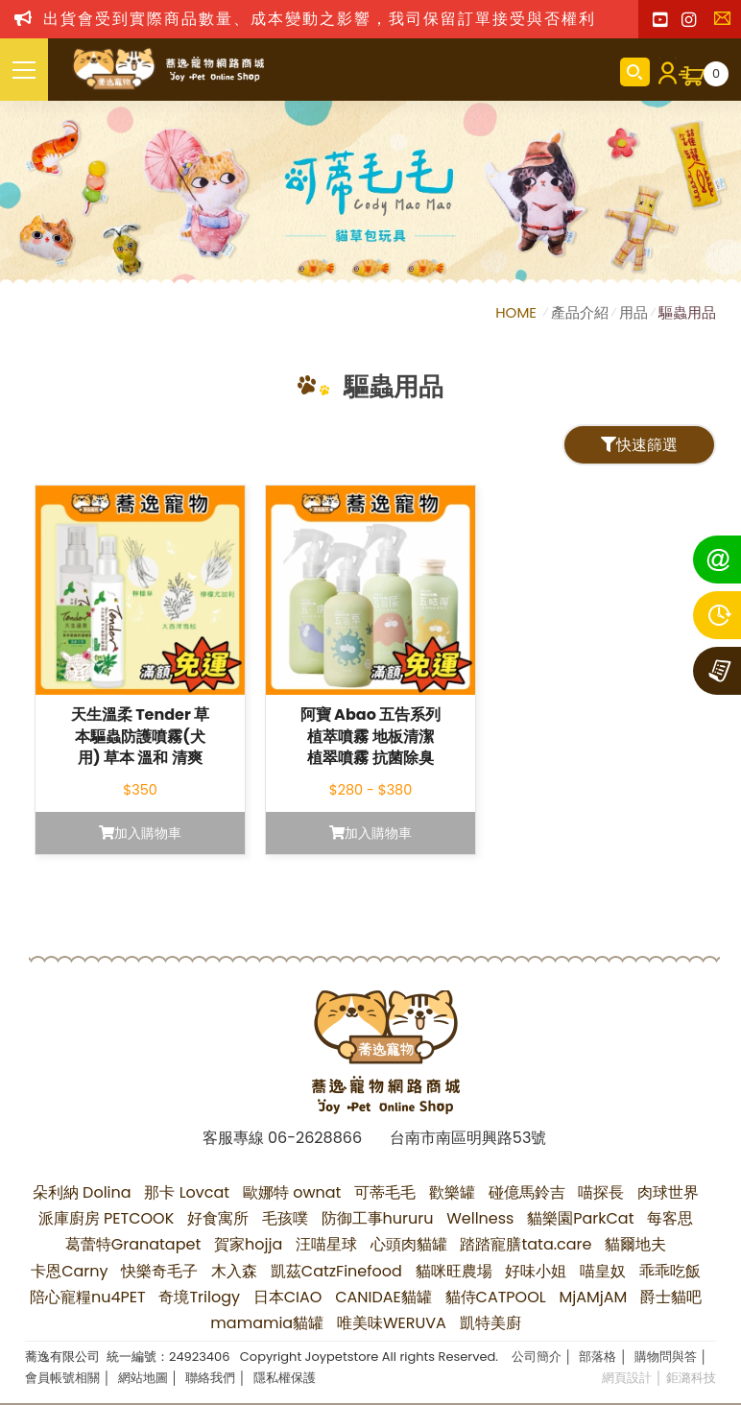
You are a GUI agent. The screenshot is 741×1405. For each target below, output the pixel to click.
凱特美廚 (490, 1323)
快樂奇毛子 (159, 1271)
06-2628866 (315, 1138)
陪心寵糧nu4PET (88, 1297)
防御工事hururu (378, 1218)
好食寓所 (218, 1218)
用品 (633, 312)
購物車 (716, 73)
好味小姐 (535, 1271)
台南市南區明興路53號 (468, 1138)
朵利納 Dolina (82, 1192)
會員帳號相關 (62, 1378)
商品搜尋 (635, 72)
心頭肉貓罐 (408, 1244)
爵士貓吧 (671, 1297)
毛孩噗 (285, 1218)
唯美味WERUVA (391, 1323)
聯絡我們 (726, 24)
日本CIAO (288, 1297)
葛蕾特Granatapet (133, 1244)
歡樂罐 (452, 1192)
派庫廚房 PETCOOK (106, 1218)
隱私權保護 (284, 1378)
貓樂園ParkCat (580, 1218)
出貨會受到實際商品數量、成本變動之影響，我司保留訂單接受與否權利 (319, 19)
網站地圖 (143, 1378)
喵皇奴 (603, 1271)
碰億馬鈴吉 (527, 1192)
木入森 (234, 1271)
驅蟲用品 (687, 312)
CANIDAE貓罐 (383, 1297)
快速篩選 (639, 445)
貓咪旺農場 (454, 1271)
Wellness (480, 1218)
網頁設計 (627, 1378)
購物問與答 (665, 1356)
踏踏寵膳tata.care (525, 1244)
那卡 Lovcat (186, 1192)
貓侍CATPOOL (495, 1297)
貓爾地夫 (635, 1244)
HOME (517, 312)
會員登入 (664, 72)
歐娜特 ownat (292, 1192)
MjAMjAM (593, 1297)
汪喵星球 (326, 1244)
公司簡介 (537, 1356)
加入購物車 (140, 833)
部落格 (597, 1356)
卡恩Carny (69, 1271)
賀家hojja (248, 1244)
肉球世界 (668, 1192)
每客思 (670, 1218)
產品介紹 (580, 312)
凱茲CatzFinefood (336, 1271)
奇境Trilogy (199, 1297)
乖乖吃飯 (670, 1271)
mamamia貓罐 (266, 1323)
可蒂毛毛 (385, 1192)
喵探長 (601, 1192)
